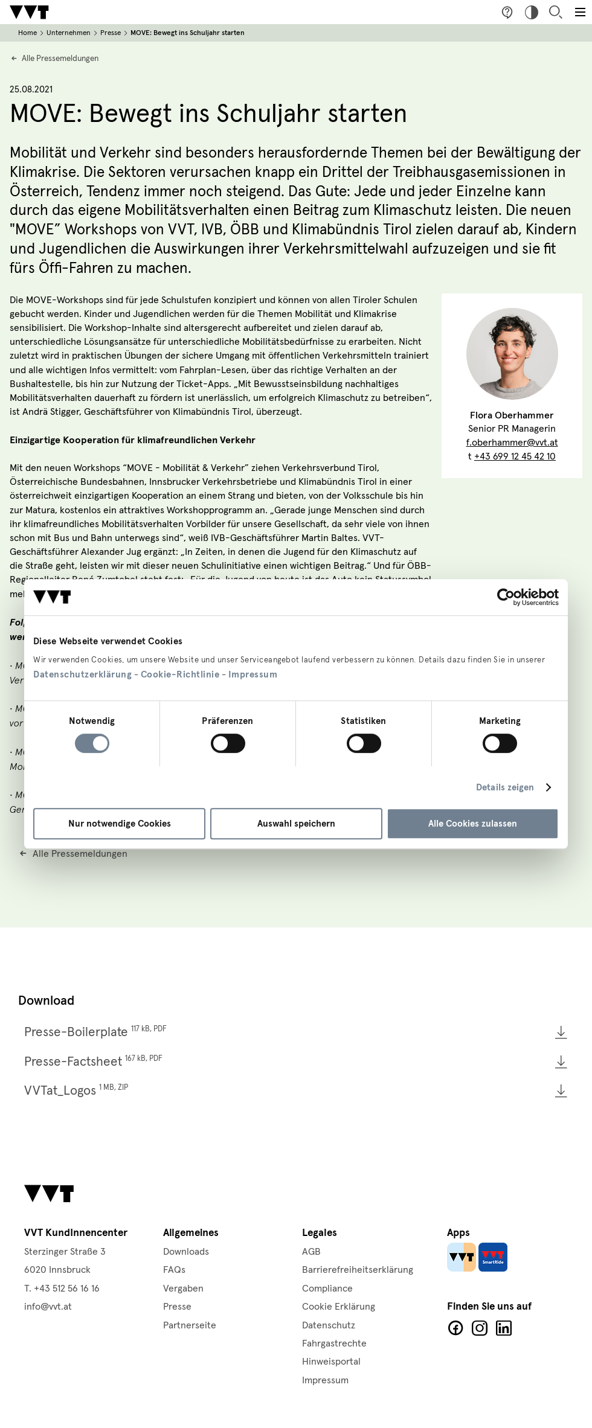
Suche (556, 12)
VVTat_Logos (76, 1090)
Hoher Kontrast (532, 12)
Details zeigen (505, 787)
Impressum (253, 674)
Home (27, 33)
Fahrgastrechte (334, 1343)
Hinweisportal (331, 1361)
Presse (110, 33)
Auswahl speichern (296, 823)
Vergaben (183, 1288)
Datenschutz (328, 1325)
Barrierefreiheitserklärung (357, 1270)
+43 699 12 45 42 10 (515, 456)
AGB (311, 1252)
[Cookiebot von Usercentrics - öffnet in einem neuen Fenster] (506, 597)
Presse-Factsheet (93, 1061)
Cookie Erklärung (338, 1306)
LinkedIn (504, 1328)
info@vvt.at (48, 1306)
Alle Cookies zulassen (472, 823)
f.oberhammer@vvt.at (512, 442)
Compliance (327, 1288)
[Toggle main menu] (580, 12)
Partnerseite (189, 1325)
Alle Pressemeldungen (60, 58)
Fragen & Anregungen (507, 12)
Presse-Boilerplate (95, 1032)
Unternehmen (69, 33)
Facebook (455, 1328)
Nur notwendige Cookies (119, 823)
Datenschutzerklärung (82, 674)
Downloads (186, 1252)
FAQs (174, 1270)
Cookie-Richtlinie (180, 674)
